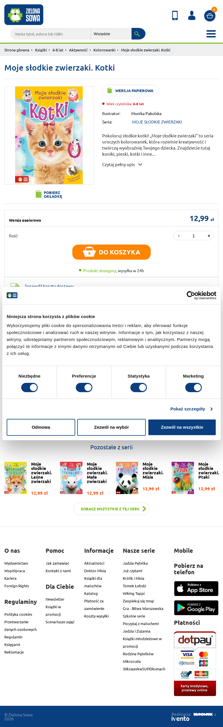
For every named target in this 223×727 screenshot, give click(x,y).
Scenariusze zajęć (60, 621)
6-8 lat (58, 49)
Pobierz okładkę (53, 194)
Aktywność (78, 49)
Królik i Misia (133, 578)
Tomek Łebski (134, 585)
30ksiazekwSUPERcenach (144, 668)
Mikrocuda (132, 661)
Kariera (10, 578)
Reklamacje (14, 651)
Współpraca (14, 570)
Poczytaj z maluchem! (141, 623)
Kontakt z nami (58, 570)
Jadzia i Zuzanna (136, 631)
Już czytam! (133, 570)
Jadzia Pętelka (135, 563)
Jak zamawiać (57, 563)
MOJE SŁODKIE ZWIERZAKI (157, 121)
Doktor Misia (95, 570)
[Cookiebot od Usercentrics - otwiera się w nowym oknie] (191, 295)
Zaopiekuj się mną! (138, 600)
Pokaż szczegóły (187, 408)
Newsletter (55, 599)
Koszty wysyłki (96, 615)
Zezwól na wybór (111, 427)
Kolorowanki (104, 49)
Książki (41, 49)
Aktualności (94, 563)
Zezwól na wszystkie (182, 427)
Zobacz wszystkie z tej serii (110, 508)
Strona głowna (16, 49)
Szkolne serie (134, 615)
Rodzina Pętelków (138, 653)
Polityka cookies (18, 614)
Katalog (91, 593)
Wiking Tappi (134, 593)
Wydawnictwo (16, 563)
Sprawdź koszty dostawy (49, 286)
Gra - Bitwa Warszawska (143, 608)
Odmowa (41, 427)
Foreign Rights (16, 585)
